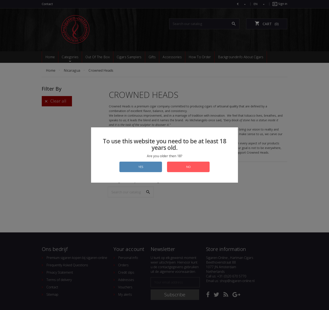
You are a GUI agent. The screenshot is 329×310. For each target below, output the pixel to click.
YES (140, 167)
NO (188, 167)
